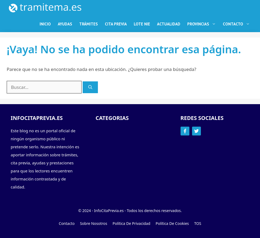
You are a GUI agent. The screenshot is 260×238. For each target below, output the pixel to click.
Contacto (238, 24)
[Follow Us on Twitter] (196, 131)
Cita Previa (116, 24)
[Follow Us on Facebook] (185, 131)
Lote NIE (142, 24)
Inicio (45, 24)
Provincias (203, 24)
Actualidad (168, 24)
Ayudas (65, 24)
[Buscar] (90, 87)
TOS (197, 223)
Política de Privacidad (131, 223)
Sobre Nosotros (93, 223)
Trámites (88, 24)
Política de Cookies (172, 223)
